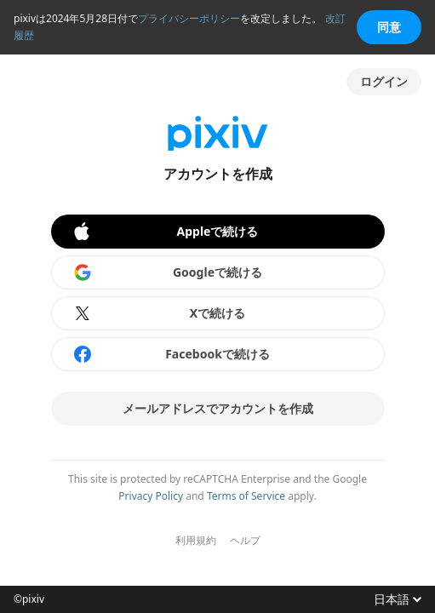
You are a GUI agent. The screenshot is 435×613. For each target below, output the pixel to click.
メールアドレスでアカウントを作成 (218, 408)
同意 (389, 27)
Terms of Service (246, 496)
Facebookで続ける (171, 354)
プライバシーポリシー (189, 18)
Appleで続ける (165, 231)
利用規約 (195, 541)
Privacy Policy (150, 496)
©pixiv (29, 599)
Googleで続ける (167, 272)
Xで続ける (159, 313)
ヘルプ (245, 541)
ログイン (384, 81)
